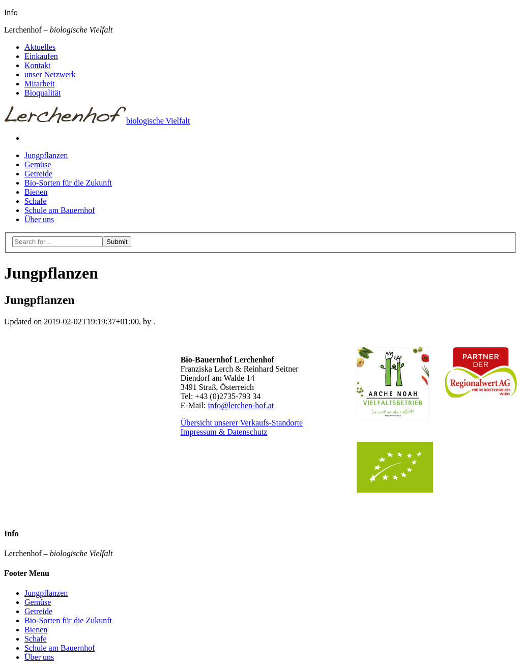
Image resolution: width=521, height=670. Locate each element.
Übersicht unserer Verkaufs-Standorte (242, 422)
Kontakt (37, 65)
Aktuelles (39, 47)
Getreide (38, 173)
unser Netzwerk (50, 74)
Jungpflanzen (46, 155)
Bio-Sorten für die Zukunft (68, 182)
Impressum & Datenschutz (224, 432)
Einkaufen (41, 56)
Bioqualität (42, 92)
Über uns (39, 219)
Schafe (35, 201)
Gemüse (37, 164)
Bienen (35, 192)
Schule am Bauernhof (59, 210)
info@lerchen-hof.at (241, 405)
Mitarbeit (39, 83)
